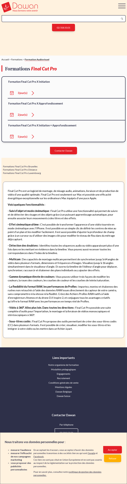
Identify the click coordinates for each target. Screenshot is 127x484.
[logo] (19, 11)
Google (91, 453)
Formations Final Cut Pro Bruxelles (20, 168)
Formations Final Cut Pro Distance (20, 172)
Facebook (38, 456)
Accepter (112, 449)
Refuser (112, 458)
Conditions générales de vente (63, 385)
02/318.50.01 (63, 27)
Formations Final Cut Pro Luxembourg (22, 175)
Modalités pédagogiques (63, 371)
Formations (17, 62)
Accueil (5, 62)
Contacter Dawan (63, 153)
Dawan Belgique (63, 394)
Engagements (63, 376)
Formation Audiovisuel (37, 62)
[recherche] (61, 18)
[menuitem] (63, 367)
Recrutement (63, 380)
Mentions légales (63, 389)
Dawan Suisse (63, 398)
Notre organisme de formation (63, 367)
